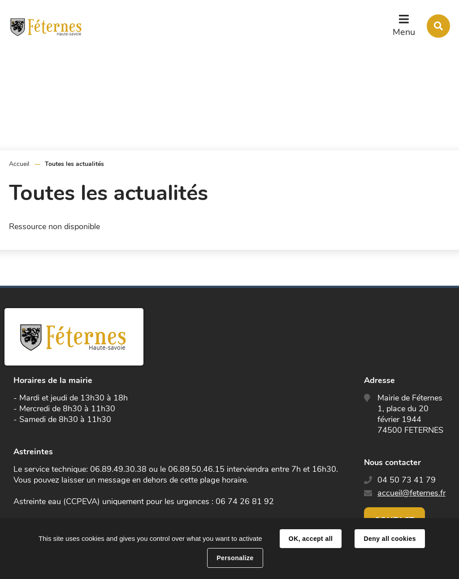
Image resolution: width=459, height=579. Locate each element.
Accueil (19, 164)
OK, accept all (311, 538)
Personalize (235, 558)
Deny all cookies (390, 538)
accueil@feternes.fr (411, 493)
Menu (404, 32)
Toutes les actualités (74, 164)
